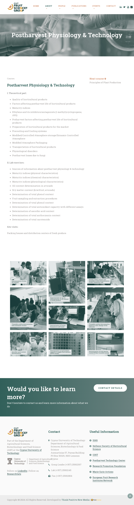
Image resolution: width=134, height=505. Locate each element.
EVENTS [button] (96, 6)
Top (130, 496)
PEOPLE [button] (61, 6)
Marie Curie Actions (103, 471)
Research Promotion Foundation (109, 466)
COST (95, 454)
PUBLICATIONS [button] (79, 6)
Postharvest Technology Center (109, 460)
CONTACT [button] (111, 6)
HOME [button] (36, 6)
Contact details (110, 387)
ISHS (95, 440)
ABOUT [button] (48, 6)
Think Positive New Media (75, 499)
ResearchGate (14, 474)
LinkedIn (22, 470)
